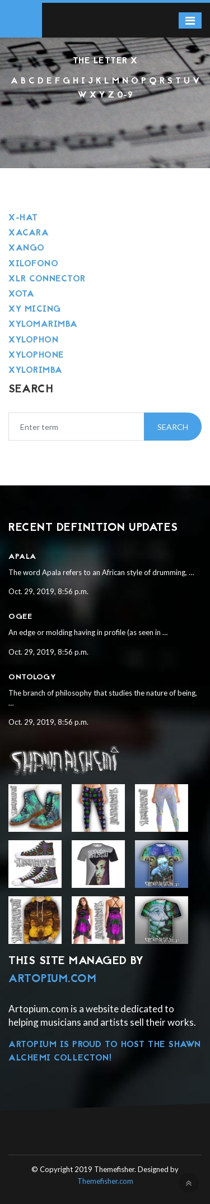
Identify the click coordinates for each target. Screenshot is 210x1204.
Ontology (32, 677)
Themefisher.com (105, 1181)
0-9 (125, 95)
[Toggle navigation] (190, 20)
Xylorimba (35, 370)
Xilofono (33, 264)
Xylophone (36, 355)
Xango (26, 248)
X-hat (23, 218)
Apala (22, 557)
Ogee (20, 617)
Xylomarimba (43, 324)
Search (172, 427)
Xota (21, 294)
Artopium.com (52, 979)
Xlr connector (47, 279)
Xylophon (33, 340)
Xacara (28, 233)
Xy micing (34, 309)
